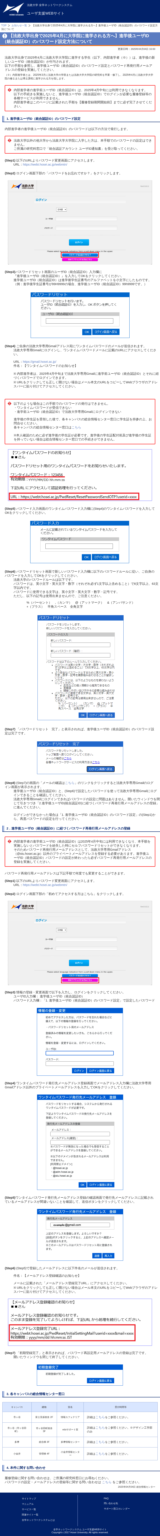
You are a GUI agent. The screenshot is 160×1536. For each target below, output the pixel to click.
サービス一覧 (29, 1509)
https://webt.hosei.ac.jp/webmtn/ (45, 164)
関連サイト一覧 (30, 1514)
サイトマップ (29, 1498)
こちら (76, 427)
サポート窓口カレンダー (117, 1508)
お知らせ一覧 (19, 25)
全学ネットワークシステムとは (38, 1520)
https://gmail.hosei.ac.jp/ (39, 361)
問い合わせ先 (111, 1503)
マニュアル (28, 1504)
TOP (4, 25)
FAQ (106, 1498)
